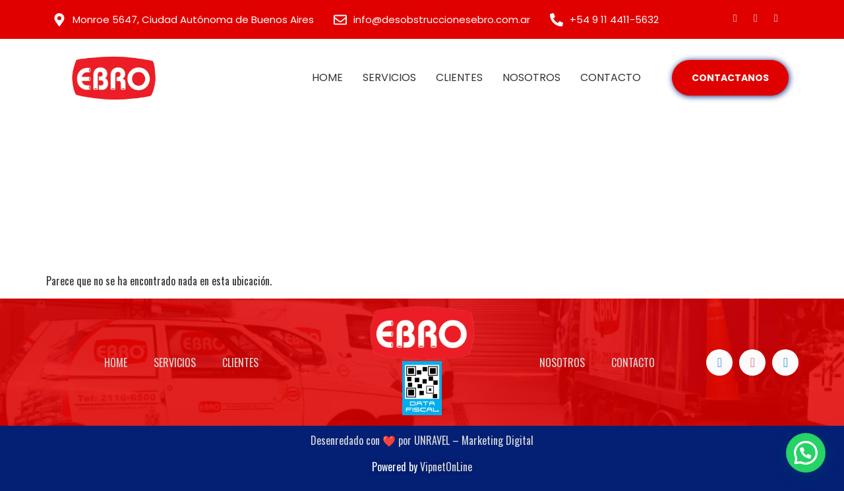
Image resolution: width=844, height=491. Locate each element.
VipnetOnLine (446, 467)
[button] (806, 453)
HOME (327, 77)
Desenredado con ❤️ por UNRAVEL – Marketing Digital (422, 440)
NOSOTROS (531, 77)
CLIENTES (459, 77)
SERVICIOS (389, 77)
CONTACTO (610, 77)
